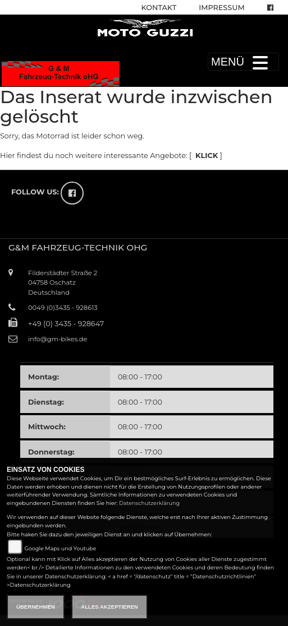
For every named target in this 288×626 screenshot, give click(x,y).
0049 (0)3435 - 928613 (63, 308)
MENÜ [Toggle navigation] (243, 61)
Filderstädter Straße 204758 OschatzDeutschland (62, 282)
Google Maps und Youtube (60, 548)
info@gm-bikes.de (57, 339)
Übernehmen (35, 607)
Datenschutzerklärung (149, 503)
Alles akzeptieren (109, 607)
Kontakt (159, 7)
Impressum (221, 7)
